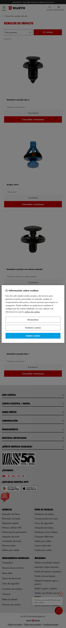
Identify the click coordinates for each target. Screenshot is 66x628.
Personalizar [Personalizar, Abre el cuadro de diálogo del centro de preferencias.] (33, 320)
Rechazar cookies (33, 328)
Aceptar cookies (33, 336)
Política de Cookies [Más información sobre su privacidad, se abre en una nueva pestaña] (32, 312)
